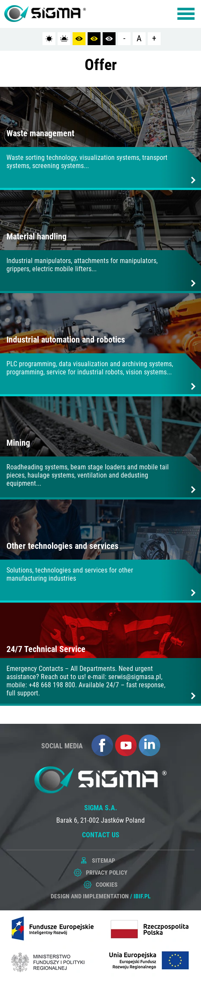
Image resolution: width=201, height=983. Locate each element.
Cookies (107, 884)
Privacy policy (107, 872)
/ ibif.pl (140, 896)
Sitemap (103, 860)
